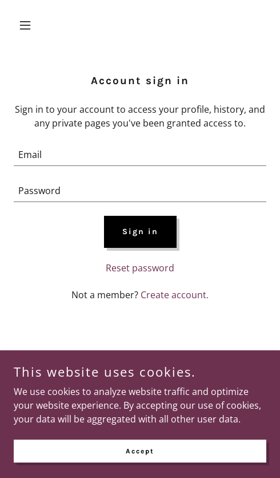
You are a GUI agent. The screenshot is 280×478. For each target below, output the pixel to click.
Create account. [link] (175, 295)
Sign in (140, 231)
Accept (140, 451)
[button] (32, 25)
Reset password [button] (140, 268)
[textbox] (140, 155)
